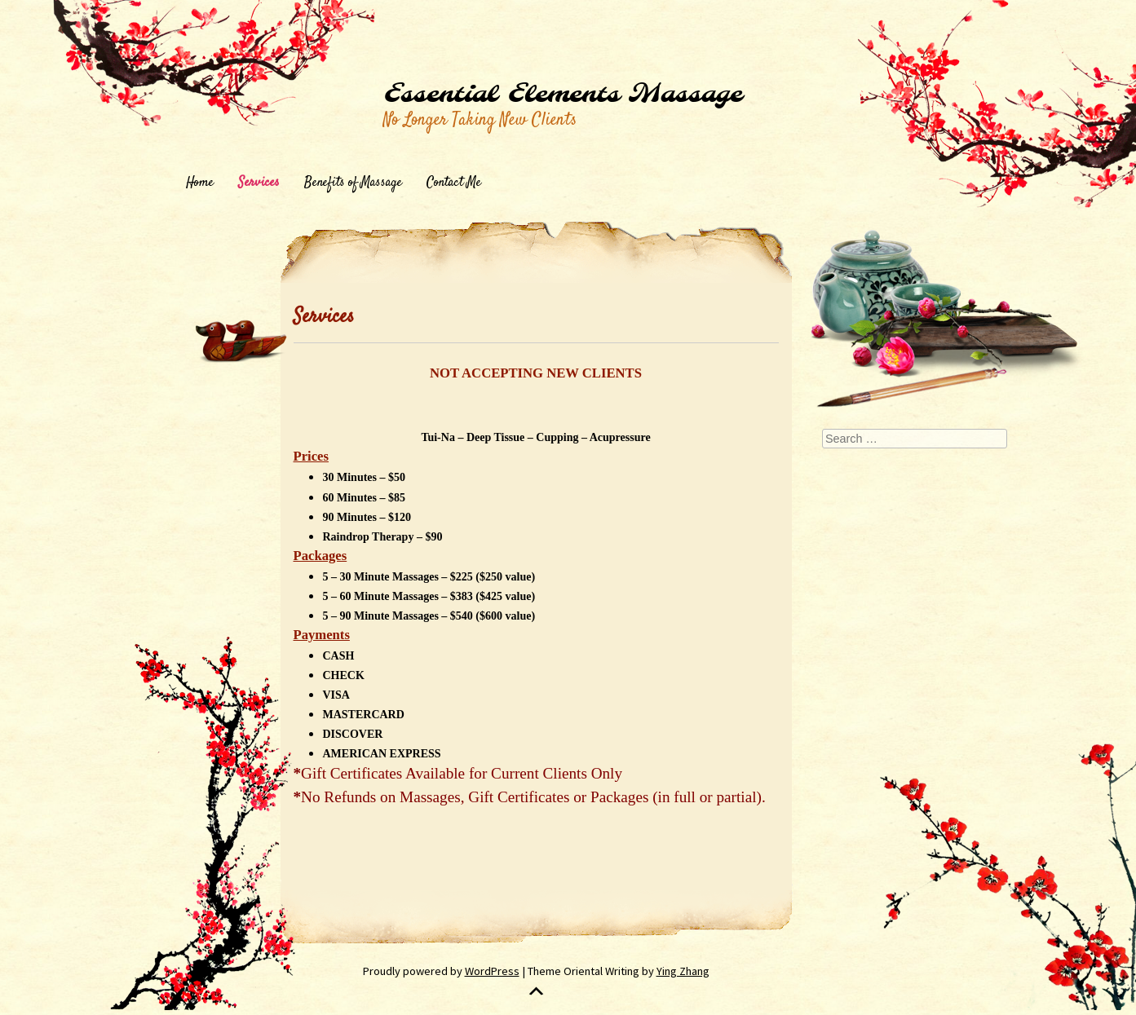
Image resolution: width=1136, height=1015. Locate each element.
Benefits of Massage (353, 183)
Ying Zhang (682, 971)
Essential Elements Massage (562, 94)
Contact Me (454, 183)
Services (259, 183)
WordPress (492, 971)
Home (200, 183)
